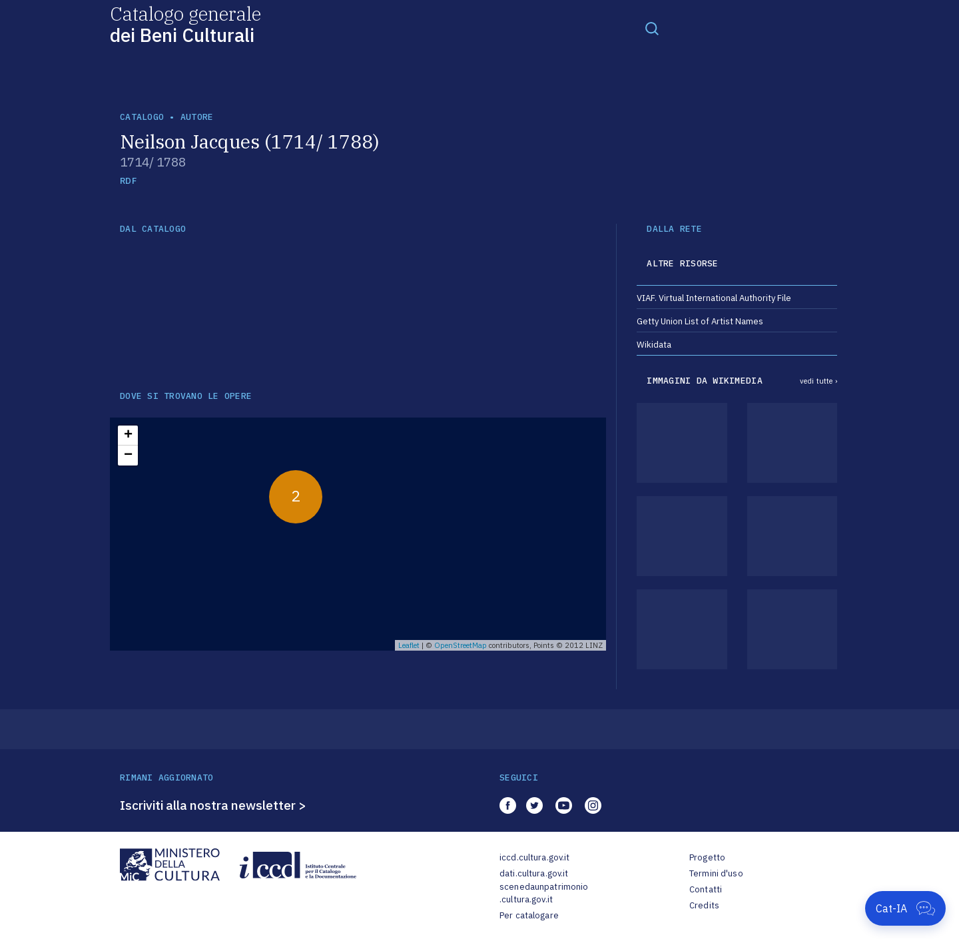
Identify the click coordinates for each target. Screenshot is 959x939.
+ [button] (128, 436)
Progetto (707, 857)
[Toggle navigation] (652, 28)
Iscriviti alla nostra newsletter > (213, 805)
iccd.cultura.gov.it (534, 857)
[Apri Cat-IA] (905, 908)
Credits (704, 905)
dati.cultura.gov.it (533, 873)
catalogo (142, 117)
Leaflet (409, 645)
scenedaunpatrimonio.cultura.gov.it (543, 893)
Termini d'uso (716, 873)
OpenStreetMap (460, 645)
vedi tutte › (818, 381)
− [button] (128, 456)
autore (197, 117)
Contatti (705, 889)
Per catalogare (529, 915)
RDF (128, 180)
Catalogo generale (185, 23)
